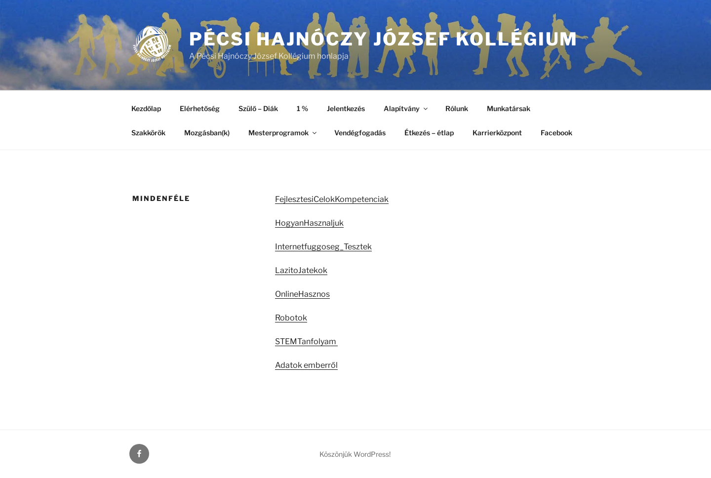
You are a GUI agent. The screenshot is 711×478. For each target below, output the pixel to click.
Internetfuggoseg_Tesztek (323, 246)
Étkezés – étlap (429, 132)
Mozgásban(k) (207, 132)
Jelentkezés (346, 108)
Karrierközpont (497, 132)
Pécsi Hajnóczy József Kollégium (383, 39)
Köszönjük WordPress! (355, 454)
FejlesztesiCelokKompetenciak (332, 199)
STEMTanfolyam (306, 341)
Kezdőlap (146, 108)
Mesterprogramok (283, 132)
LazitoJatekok (301, 270)
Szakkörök (148, 132)
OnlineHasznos (302, 294)
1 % (302, 108)
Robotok (291, 317)
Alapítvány (406, 108)
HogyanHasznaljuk (309, 223)
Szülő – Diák (258, 108)
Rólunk (456, 108)
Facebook (556, 132)
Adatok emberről (306, 365)
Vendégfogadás (360, 132)
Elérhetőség (200, 108)
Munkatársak (508, 108)
